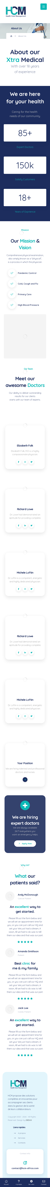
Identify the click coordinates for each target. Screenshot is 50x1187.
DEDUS (29, 1120)
